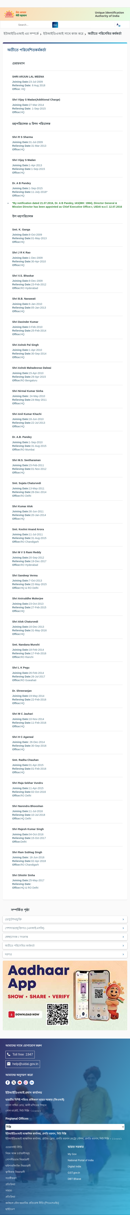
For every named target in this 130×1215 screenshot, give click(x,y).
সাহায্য (8, 1190)
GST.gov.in (74, 1172)
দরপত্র (8, 954)
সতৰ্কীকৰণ (10, 1178)
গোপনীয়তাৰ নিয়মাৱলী (17, 1159)
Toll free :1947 (20, 1054)
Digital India (74, 1166)
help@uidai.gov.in (22, 1064)
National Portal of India (81, 1160)
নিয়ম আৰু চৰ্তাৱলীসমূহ (17, 1153)
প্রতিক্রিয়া (10, 1184)
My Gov (72, 1154)
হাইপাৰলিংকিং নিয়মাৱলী (18, 1165)
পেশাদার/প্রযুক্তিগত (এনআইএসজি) (24, 928)
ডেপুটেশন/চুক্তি (13, 919)
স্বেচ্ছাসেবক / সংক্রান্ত (16, 936)
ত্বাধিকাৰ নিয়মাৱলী (15, 1171)
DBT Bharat (74, 1178)
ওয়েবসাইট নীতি (13, 1147)
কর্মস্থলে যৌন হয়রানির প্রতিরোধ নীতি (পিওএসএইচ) (32, 1202)
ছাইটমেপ (10, 1209)
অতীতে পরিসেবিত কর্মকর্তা (20, 945)
